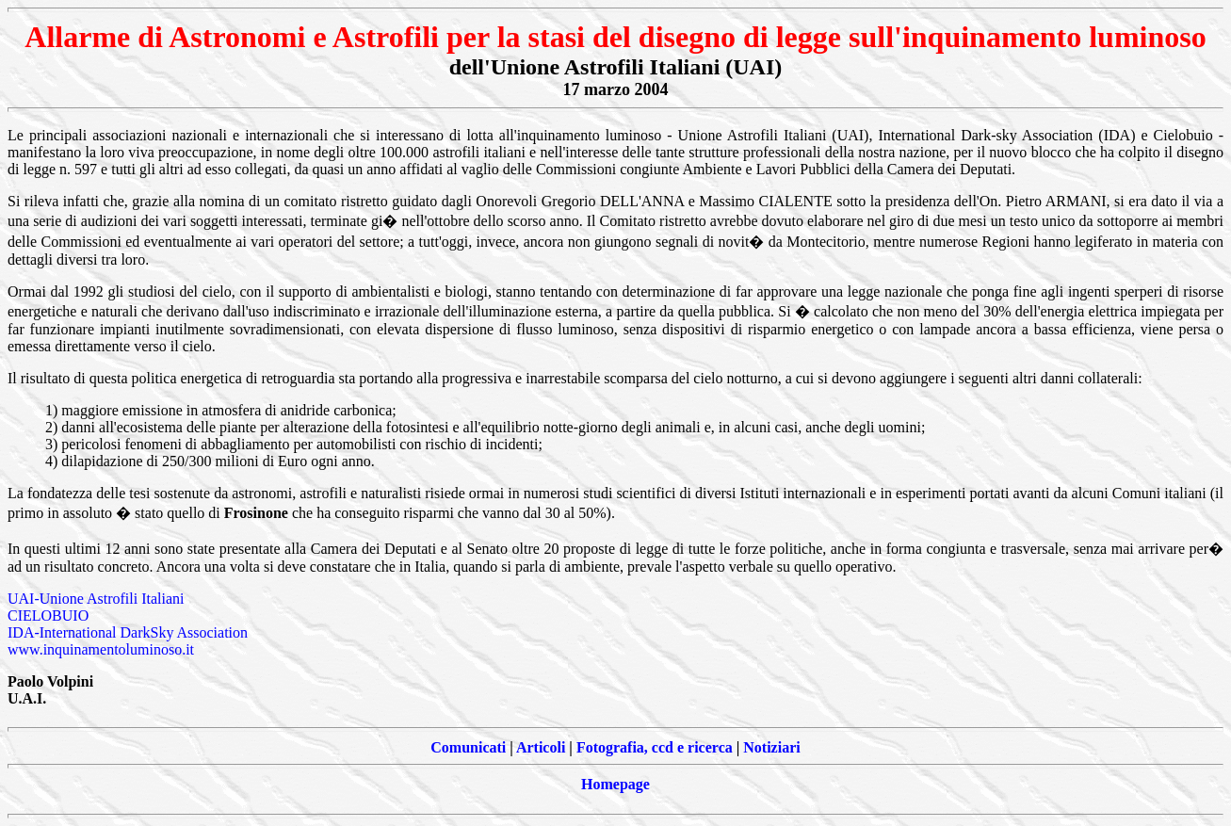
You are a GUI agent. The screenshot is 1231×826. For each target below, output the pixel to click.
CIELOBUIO (48, 615)
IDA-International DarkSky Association (128, 632)
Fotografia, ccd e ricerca (654, 747)
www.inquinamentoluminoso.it (101, 649)
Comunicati (468, 747)
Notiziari (771, 747)
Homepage (615, 784)
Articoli (540, 747)
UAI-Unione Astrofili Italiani (96, 599)
